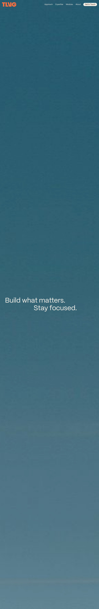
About (78, 4)
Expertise (59, 4)
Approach (48, 4)
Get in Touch (90, 4)
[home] (9, 4)
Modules (69, 4)
